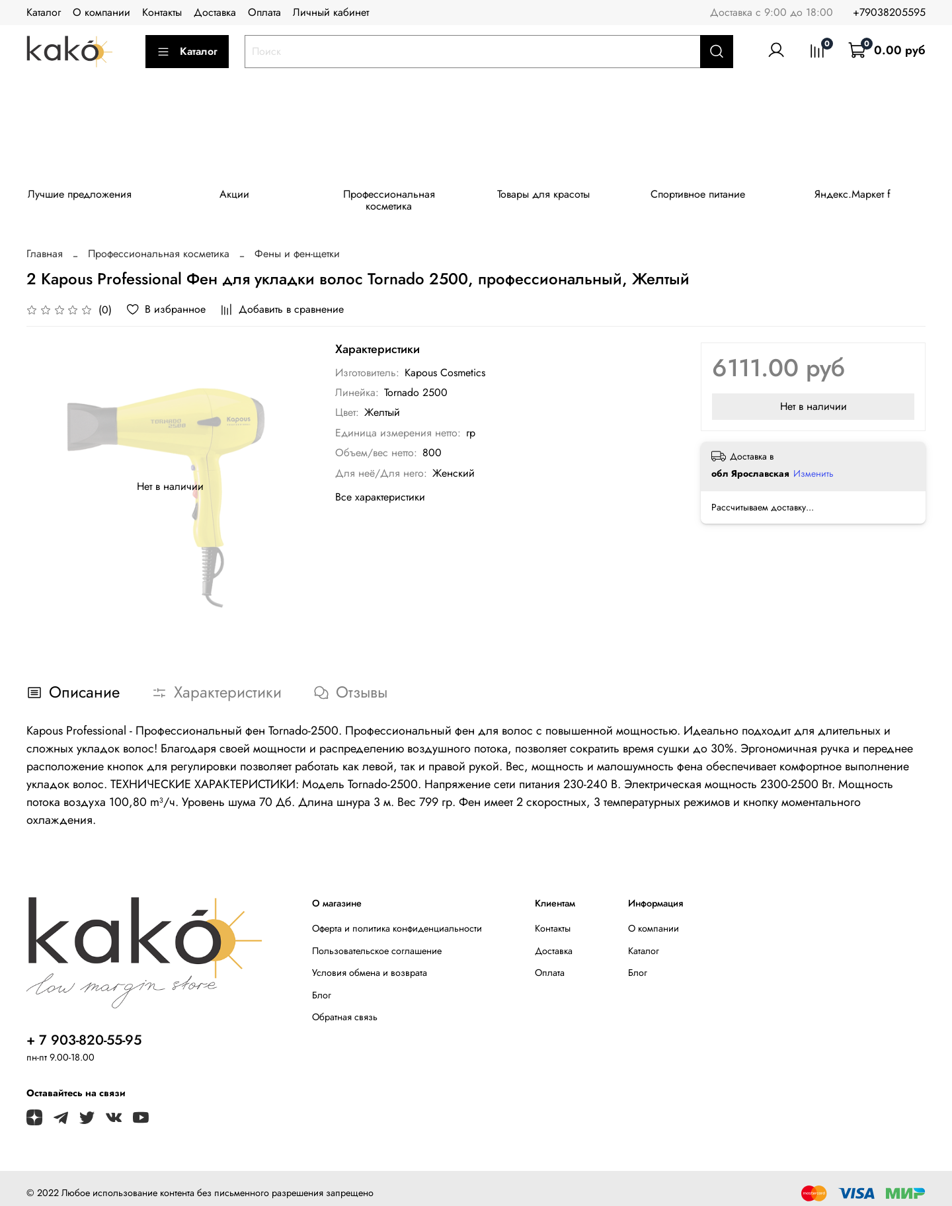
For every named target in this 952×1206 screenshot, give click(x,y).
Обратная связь (344, 1007)
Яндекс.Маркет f (870, 196)
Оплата (264, 12)
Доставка (215, 12)
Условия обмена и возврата (369, 962)
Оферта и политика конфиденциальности (397, 918)
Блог (321, 985)
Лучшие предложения (82, 196)
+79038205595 (889, 12)
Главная (44, 243)
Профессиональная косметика (397, 196)
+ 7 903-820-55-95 (83, 1030)
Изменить (813, 463)
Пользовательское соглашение (377, 940)
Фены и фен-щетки (297, 243)
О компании (101, 12)
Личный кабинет (331, 12)
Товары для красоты (554, 196)
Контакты (162, 12)
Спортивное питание (712, 196)
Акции (239, 196)
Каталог (43, 12)
